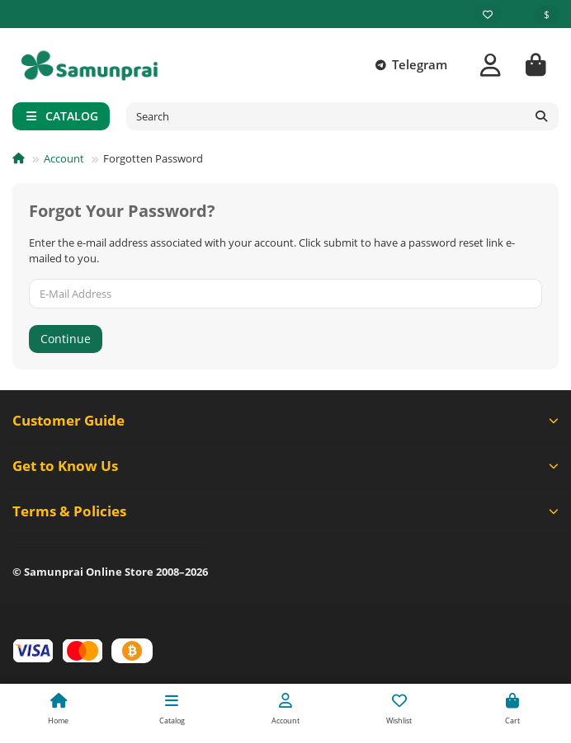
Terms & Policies (285, 510)
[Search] (342, 116)
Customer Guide (285, 420)
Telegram (408, 65)
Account (64, 158)
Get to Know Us (285, 465)
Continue (65, 338)
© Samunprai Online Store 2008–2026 (110, 571)
